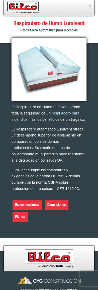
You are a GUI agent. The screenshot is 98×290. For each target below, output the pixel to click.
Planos (20, 217)
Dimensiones (56, 205)
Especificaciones (27, 205)
